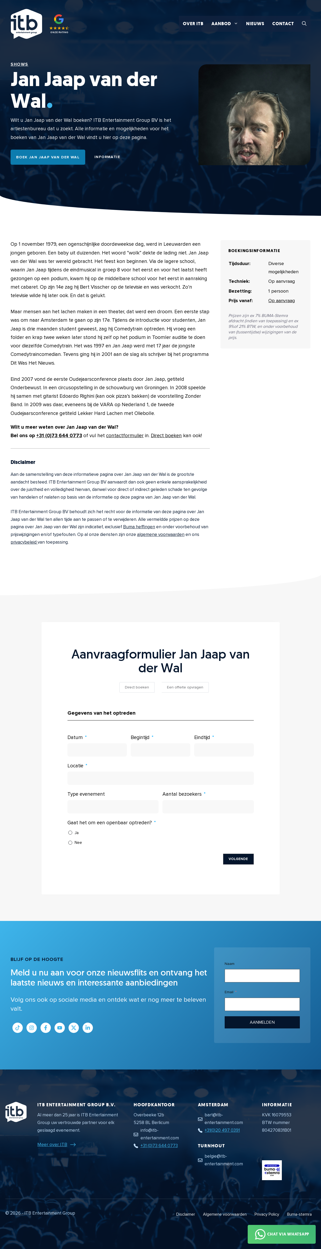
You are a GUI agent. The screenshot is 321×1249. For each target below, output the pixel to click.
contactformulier (125, 436)
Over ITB (193, 24)
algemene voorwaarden (160, 534)
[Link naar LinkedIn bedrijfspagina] (88, 1028)
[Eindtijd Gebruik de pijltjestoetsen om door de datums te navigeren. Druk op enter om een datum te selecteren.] (224, 749)
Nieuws (255, 24)
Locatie (75, 766)
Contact (283, 24)
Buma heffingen (139, 527)
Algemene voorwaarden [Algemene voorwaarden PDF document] (225, 1214)
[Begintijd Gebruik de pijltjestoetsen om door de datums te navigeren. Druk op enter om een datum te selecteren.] (160, 749)
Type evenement (86, 794)
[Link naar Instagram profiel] (31, 1028)
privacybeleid (24, 542)
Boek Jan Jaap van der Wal (48, 157)
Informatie (107, 157)
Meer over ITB (52, 1144)
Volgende (238, 859)
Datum (75, 738)
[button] (304, 24)
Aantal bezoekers (182, 794)
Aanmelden (262, 1022)
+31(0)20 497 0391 (222, 1130)
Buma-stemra (299, 1214)
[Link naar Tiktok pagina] (17, 1028)
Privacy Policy (267, 1214)
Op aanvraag (281, 300)
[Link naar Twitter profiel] (74, 1028)
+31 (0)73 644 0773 (59, 436)
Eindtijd (202, 738)
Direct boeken (166, 436)
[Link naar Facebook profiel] (45, 1028)
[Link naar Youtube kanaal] (60, 1028)
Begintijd (140, 738)
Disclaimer (185, 1214)
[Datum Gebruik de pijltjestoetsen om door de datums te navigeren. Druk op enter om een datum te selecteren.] (97, 749)
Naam (229, 963)
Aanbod (226, 24)
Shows (19, 64)
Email (229, 992)
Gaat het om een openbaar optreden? (109, 823)
